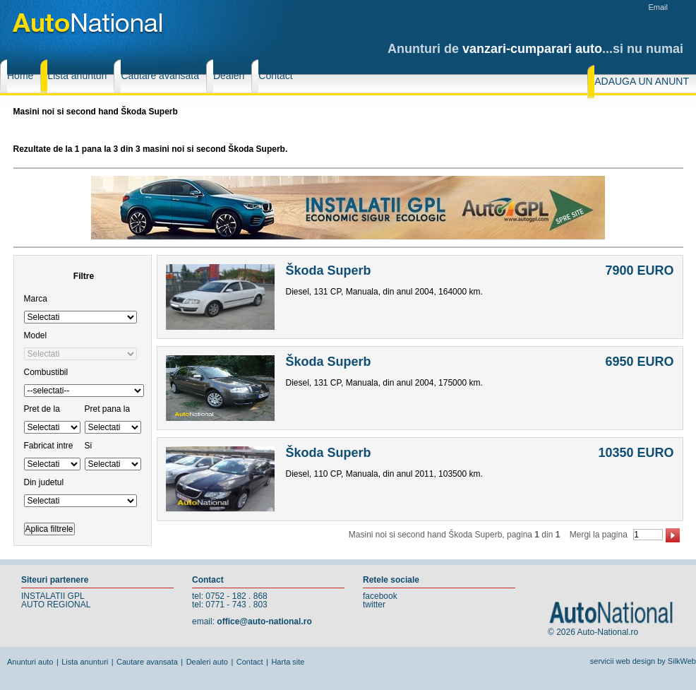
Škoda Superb (328, 270)
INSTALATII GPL (53, 596)
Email (658, 7)
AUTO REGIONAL (55, 604)
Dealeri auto (207, 662)
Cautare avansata (147, 662)
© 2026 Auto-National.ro (593, 632)
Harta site (287, 662)
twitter (374, 604)
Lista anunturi (84, 662)
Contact (249, 662)
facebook (380, 596)
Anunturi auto (30, 662)
